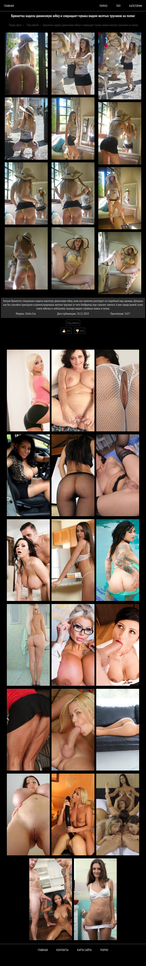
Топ (118, 6)
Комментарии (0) (12, 337)
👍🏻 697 (66, 331)
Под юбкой (73, 323)
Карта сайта (84, 950)
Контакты (62, 950)
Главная (9, 6)
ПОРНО (104, 950)
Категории (135, 6)
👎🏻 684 (79, 331)
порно (103, 6)
